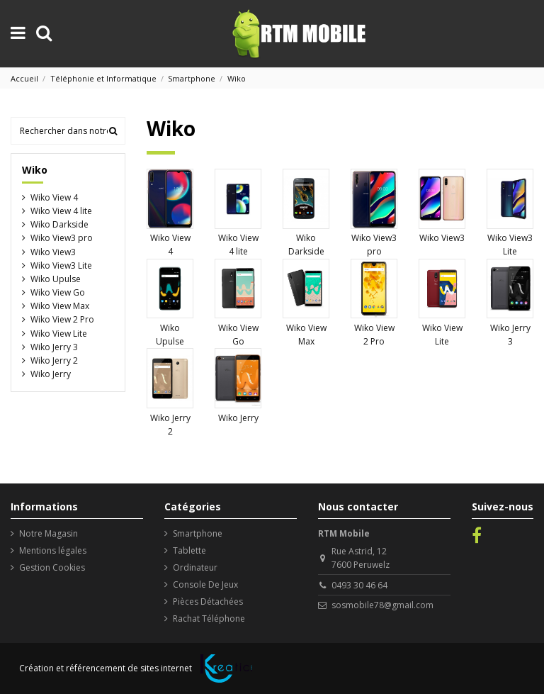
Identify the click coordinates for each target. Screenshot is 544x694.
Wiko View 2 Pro (62, 319)
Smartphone (197, 533)
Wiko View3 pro (61, 238)
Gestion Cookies (52, 567)
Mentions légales (52, 550)
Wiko (34, 170)
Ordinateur (195, 567)
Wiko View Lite (58, 334)
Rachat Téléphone (209, 618)
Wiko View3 (442, 238)
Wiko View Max (59, 306)
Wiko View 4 (54, 197)
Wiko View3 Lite (61, 265)
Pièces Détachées (208, 601)
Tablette (189, 550)
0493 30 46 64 (359, 585)
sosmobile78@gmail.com (383, 605)
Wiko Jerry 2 (54, 360)
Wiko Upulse (55, 279)
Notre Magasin (48, 533)
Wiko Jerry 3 (54, 347)
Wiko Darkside (59, 224)
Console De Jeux (205, 584)
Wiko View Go (57, 292)
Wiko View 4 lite (61, 211)
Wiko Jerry (238, 418)
